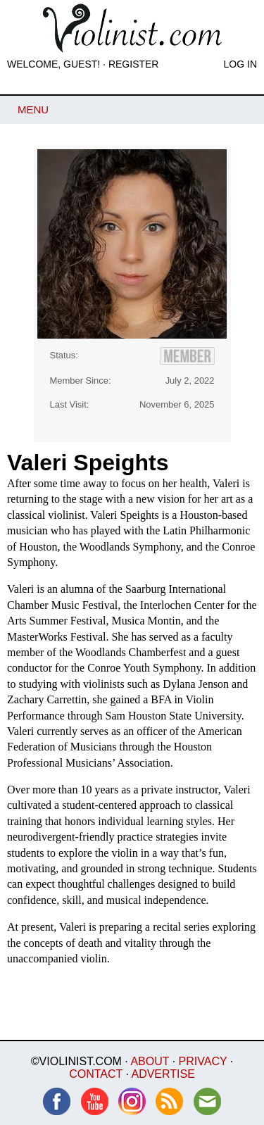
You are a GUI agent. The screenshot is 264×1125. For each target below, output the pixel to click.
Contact (95, 1074)
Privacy (203, 1061)
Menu (33, 109)
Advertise (162, 1074)
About (149, 1061)
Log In (240, 64)
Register (133, 64)
